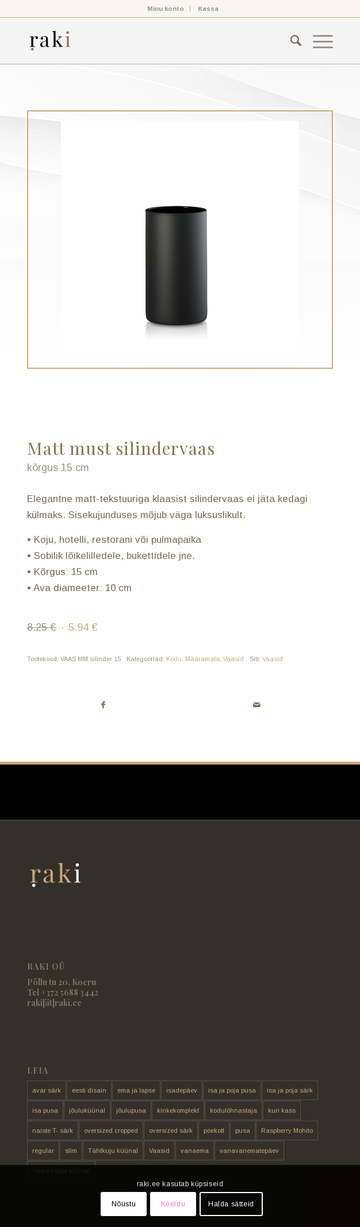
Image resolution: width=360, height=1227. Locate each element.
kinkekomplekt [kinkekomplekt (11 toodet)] (178, 1110)
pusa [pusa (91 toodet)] (242, 1130)
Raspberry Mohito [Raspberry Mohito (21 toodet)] (287, 1130)
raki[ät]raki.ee (54, 1002)
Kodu (174, 658)
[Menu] (317, 41)
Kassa (208, 8)
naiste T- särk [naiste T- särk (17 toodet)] (52, 1130)
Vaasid (233, 658)
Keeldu (173, 1204)
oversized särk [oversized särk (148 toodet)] (171, 1130)
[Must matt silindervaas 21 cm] (180, 239)
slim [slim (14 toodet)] (71, 1150)
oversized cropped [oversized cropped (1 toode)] (111, 1130)
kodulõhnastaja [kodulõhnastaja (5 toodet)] (233, 1110)
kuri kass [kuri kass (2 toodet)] (282, 1110)
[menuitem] (165, 8)
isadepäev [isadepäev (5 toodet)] (181, 1090)
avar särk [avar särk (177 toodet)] (46, 1090)
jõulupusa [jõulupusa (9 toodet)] (131, 1110)
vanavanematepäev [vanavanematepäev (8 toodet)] (249, 1150)
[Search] (290, 41)
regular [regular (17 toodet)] (43, 1150)
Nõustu (124, 1204)
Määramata (202, 658)
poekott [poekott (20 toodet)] (214, 1130)
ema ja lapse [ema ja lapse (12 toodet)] (136, 1090)
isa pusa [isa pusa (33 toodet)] (45, 1110)
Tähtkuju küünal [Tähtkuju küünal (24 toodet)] (113, 1150)
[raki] (149, 41)
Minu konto (165, 8)
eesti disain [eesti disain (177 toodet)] (89, 1090)
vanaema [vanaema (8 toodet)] (195, 1150)
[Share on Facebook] (103, 704)
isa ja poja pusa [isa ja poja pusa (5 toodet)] (232, 1090)
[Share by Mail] (256, 704)
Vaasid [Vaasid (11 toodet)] (159, 1150)
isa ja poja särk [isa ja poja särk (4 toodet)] (290, 1090)
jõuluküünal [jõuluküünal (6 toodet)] (87, 1110)
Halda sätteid (231, 1204)
